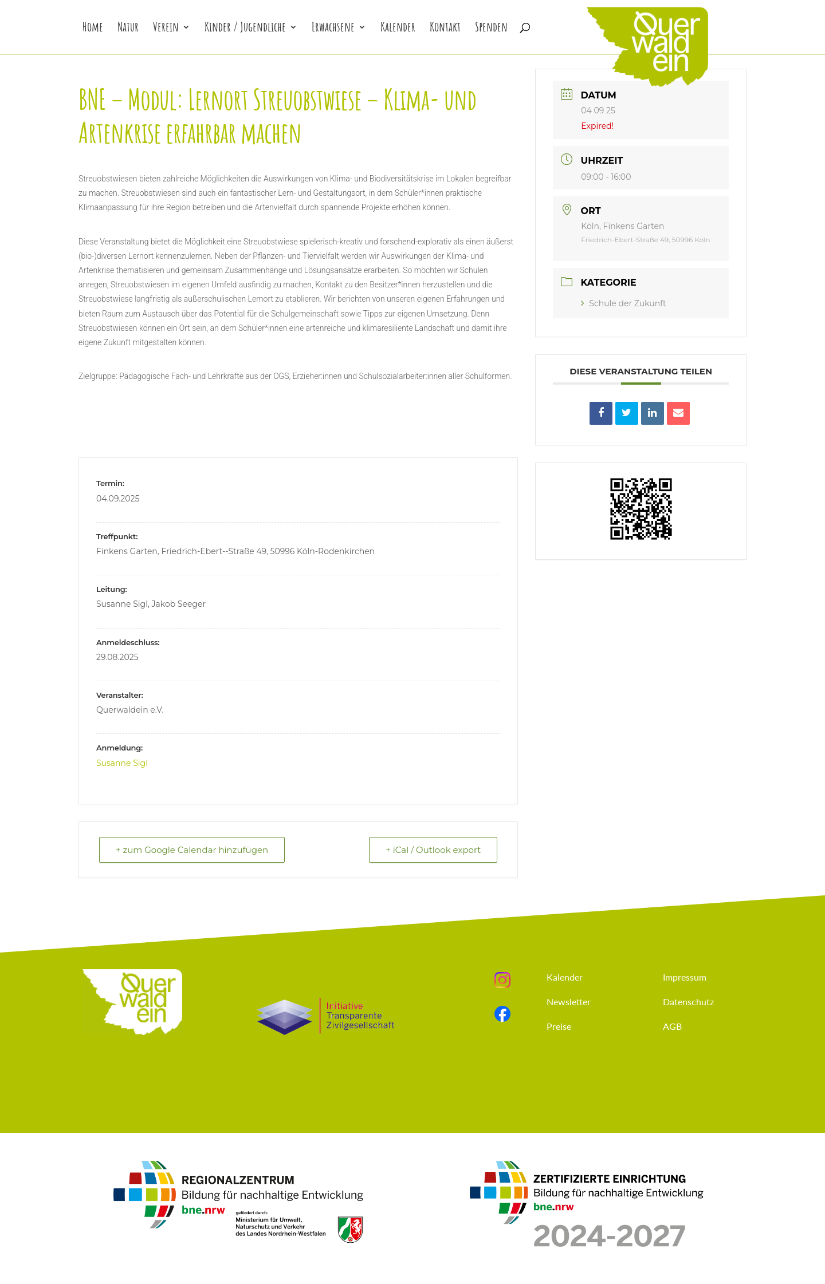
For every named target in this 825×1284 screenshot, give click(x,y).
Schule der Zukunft (623, 303)
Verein (166, 29)
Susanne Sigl (122, 763)
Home (92, 29)
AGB (672, 1026)
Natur (128, 29)
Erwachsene (333, 29)
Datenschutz (688, 1001)
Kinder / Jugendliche (245, 29)
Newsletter (569, 1001)
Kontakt (445, 29)
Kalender (397, 29)
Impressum (684, 976)
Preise (559, 1026)
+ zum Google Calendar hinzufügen (192, 849)
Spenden (491, 29)
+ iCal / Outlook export (433, 849)
